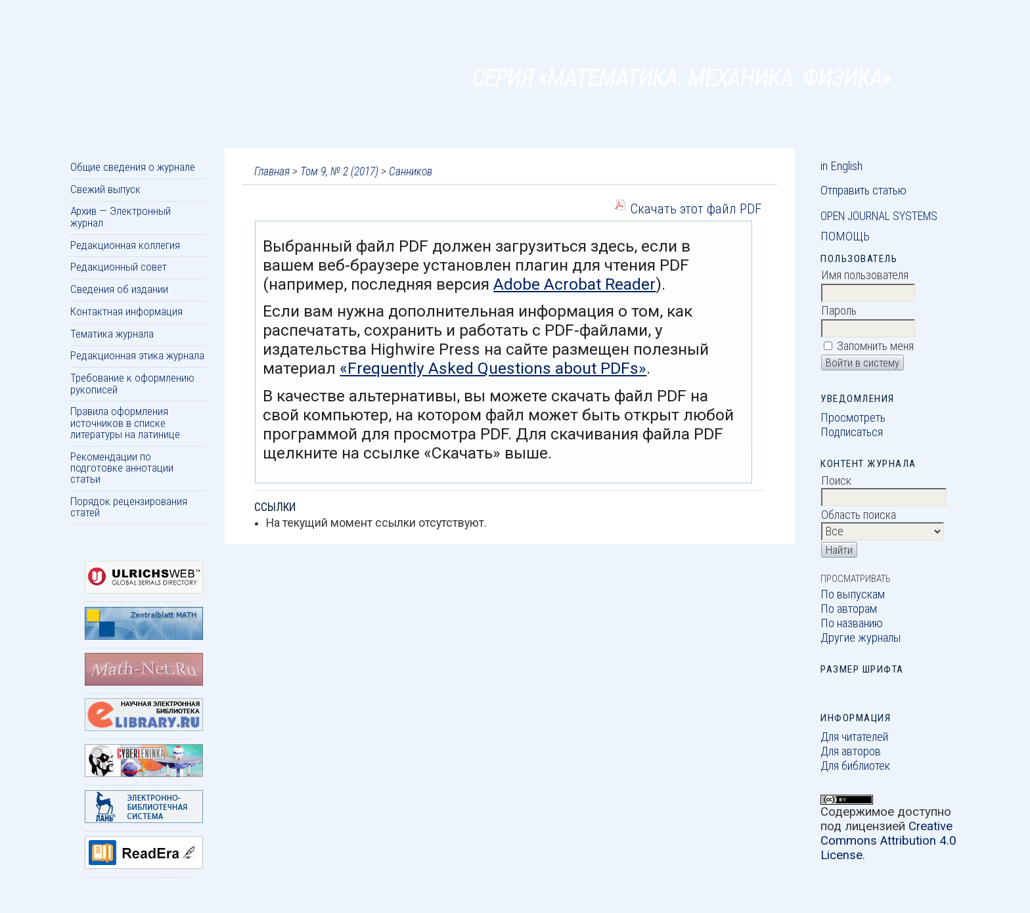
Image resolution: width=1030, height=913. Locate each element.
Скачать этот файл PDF (695, 208)
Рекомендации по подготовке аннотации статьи (121, 468)
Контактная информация (126, 311)
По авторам (848, 609)
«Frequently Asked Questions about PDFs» (493, 368)
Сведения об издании (119, 289)
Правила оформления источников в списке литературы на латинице (125, 423)
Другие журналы (860, 638)
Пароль (839, 310)
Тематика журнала (112, 333)
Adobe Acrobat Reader (574, 284)
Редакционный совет (118, 266)
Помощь (845, 236)
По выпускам (852, 594)
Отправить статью (863, 190)
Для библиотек (855, 766)
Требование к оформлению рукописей (132, 383)
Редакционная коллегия (125, 245)
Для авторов (850, 751)
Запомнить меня (875, 346)
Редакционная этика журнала (137, 355)
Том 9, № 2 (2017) (339, 171)
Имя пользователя (864, 275)
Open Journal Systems (878, 216)
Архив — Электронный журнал (120, 216)
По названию (851, 623)
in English (841, 166)
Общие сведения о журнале (132, 166)
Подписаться (851, 432)
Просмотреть (852, 418)
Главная (272, 171)
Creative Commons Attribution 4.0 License (888, 840)
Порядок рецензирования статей (128, 507)
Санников (410, 171)
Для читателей (854, 737)
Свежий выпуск (105, 189)
